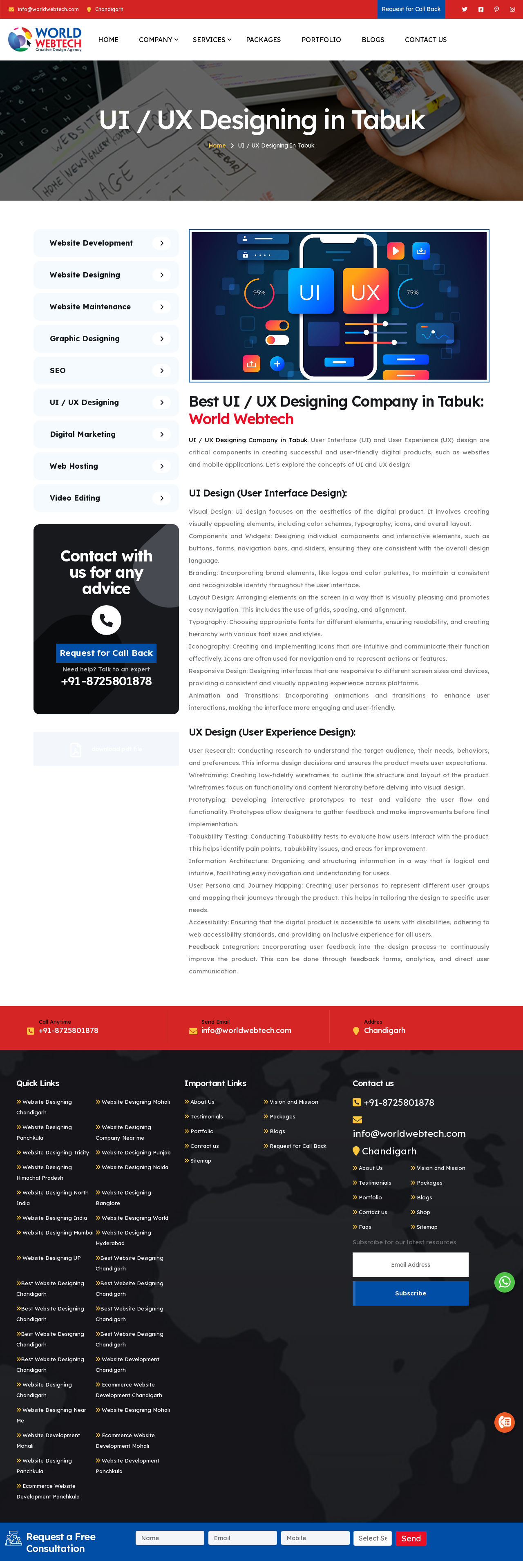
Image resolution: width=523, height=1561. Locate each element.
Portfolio (199, 1131)
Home (217, 145)
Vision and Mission (291, 1101)
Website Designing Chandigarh (44, 1107)
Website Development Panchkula (127, 1465)
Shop (420, 1212)
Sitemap (197, 1160)
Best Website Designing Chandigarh (129, 1263)
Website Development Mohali (48, 1440)
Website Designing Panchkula (44, 1132)
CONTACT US (426, 40)
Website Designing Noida (132, 1167)
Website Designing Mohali (133, 1101)
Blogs (274, 1131)
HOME (108, 40)
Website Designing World (132, 1217)
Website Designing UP (48, 1258)
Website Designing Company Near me (123, 1132)
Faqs (362, 1226)
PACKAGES (263, 40)
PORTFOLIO (321, 40)
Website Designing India (51, 1217)
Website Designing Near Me (51, 1415)
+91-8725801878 (106, 681)
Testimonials (203, 1116)
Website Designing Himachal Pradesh (44, 1172)
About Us (199, 1101)
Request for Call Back (411, 9)
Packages (279, 1116)
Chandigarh (385, 1151)
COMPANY (155, 40)
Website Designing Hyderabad (123, 1237)
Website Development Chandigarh (127, 1364)
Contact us (201, 1146)
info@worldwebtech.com (48, 9)
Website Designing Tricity (52, 1152)
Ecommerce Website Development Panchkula (48, 1491)
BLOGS (373, 40)
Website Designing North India (52, 1197)
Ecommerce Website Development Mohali (125, 1440)
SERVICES (209, 40)
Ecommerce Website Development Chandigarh (129, 1389)
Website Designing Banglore (123, 1197)
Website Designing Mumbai (55, 1232)
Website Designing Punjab (133, 1152)
